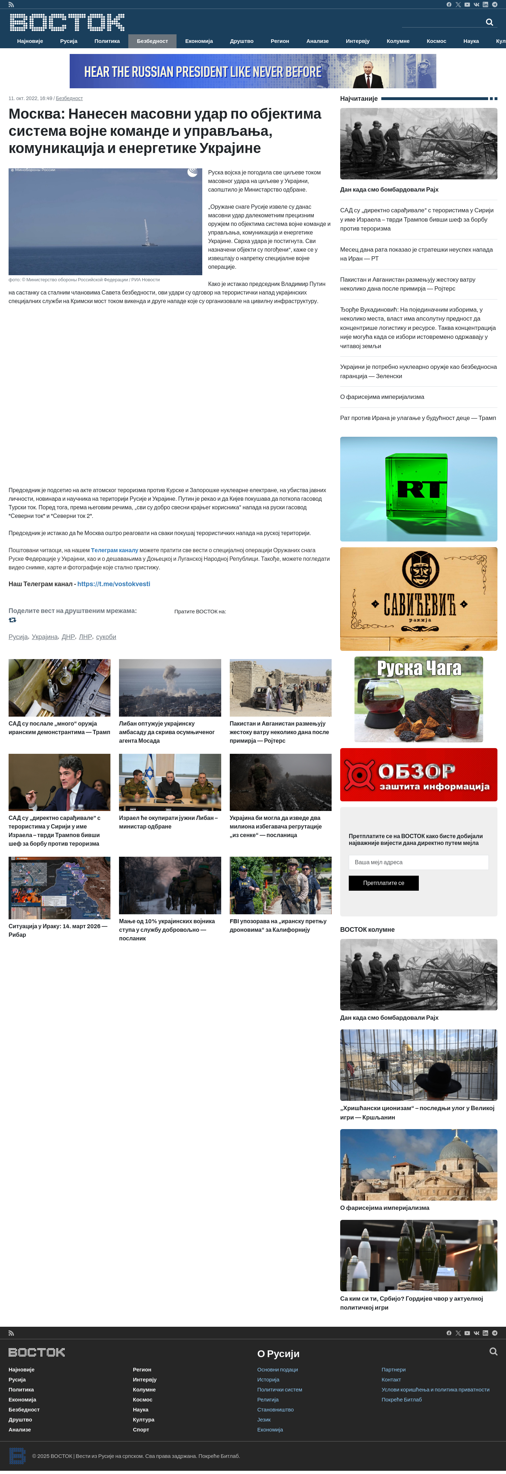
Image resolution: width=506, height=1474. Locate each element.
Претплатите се (383, 883)
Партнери (394, 1369)
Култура (143, 1420)
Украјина (45, 636)
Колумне (398, 41)
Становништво (275, 1410)
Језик (264, 1420)
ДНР (68, 636)
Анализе (317, 41)
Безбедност (152, 41)
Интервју (357, 41)
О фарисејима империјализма (382, 397)
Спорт (141, 1430)
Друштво (242, 41)
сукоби (106, 636)
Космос (436, 41)
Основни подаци (277, 1369)
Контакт (391, 1380)
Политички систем (279, 1390)
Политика (107, 41)
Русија (69, 41)
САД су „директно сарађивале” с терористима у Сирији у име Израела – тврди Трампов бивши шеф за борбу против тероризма (416, 219)
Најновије (30, 41)
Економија (199, 41)
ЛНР (85, 636)
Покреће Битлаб (402, 1400)
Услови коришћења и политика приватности (436, 1390)
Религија (268, 1400)
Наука (471, 41)
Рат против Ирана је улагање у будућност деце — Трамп (418, 418)
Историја (268, 1380)
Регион (280, 41)
